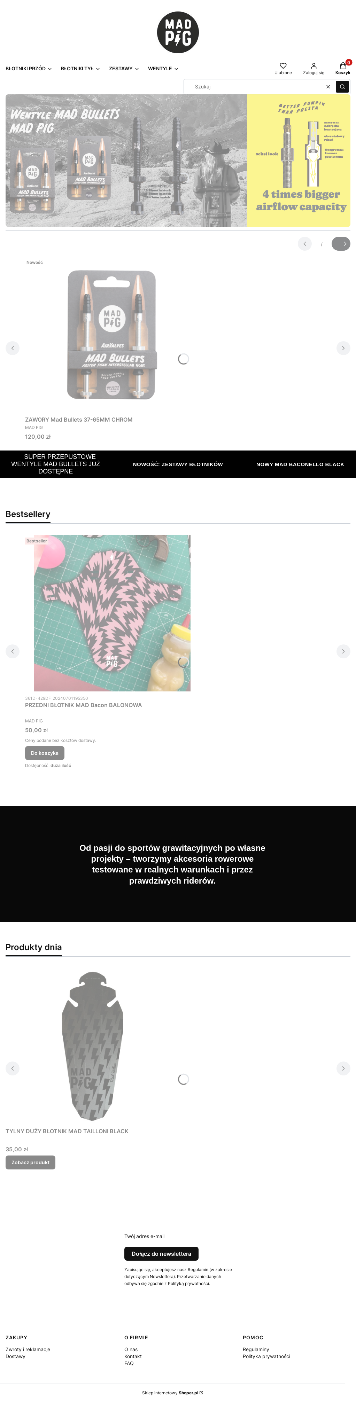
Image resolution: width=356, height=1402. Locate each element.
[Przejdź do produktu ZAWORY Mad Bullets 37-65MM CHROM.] (112, 334)
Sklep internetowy (170, 1392)
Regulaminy (256, 1349)
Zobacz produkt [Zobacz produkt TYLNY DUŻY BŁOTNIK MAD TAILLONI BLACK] (30, 1162)
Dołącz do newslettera (161, 1253)
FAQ (129, 1363)
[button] (342, 87)
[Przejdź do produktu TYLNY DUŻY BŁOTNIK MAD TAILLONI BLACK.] (93, 1046)
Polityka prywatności (266, 1356)
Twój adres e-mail (144, 1236)
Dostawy (15, 1356)
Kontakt (133, 1356)
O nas (131, 1349)
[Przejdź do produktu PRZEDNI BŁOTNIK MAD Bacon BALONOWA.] (112, 613)
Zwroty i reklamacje (28, 1349)
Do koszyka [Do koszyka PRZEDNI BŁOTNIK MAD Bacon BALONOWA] (45, 753)
